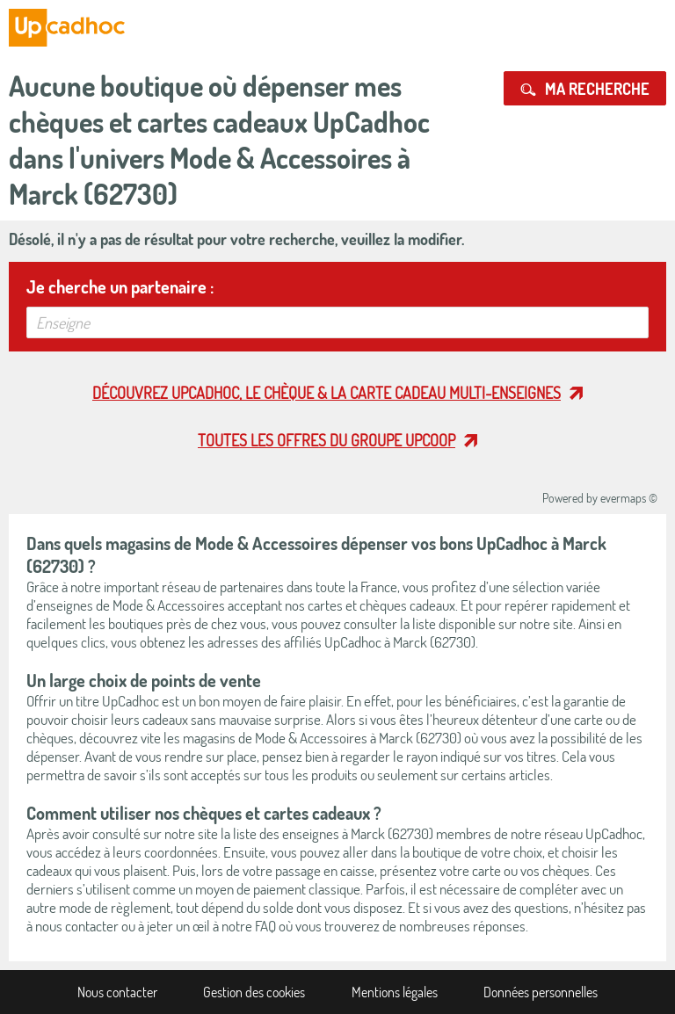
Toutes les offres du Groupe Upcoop (326, 440)
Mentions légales (395, 992)
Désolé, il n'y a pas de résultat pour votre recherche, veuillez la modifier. (236, 239)
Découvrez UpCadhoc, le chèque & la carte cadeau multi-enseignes (326, 392)
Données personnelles (540, 992)
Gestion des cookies (254, 992)
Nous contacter (117, 992)
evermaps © (628, 497)
